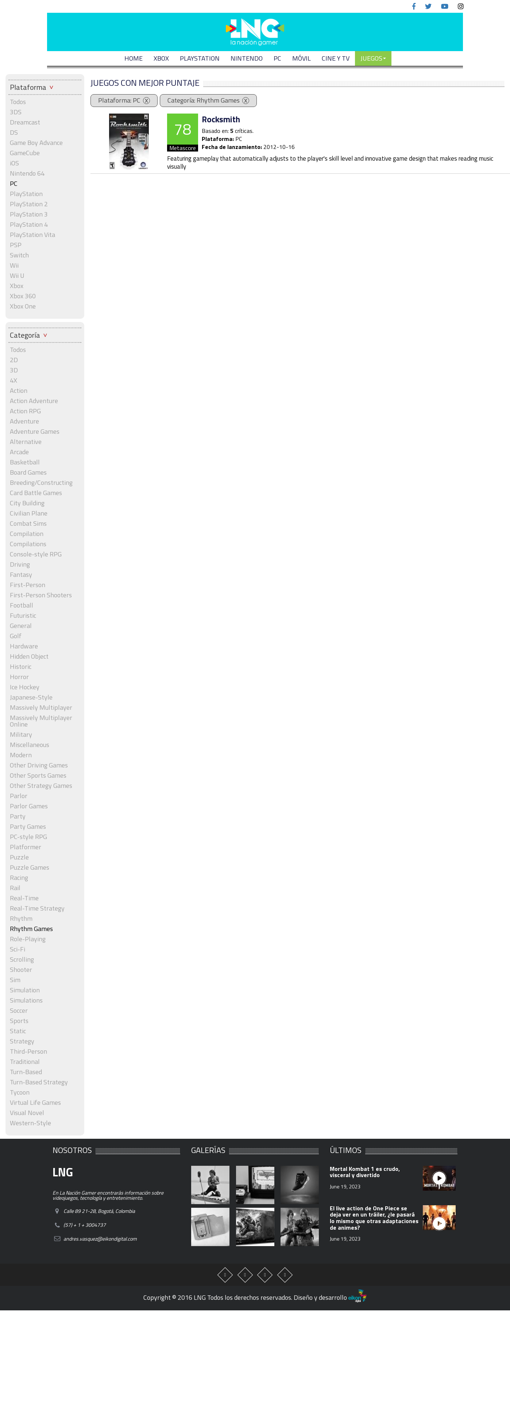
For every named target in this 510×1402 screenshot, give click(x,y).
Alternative (26, 441)
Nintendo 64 (27, 173)
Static (18, 1031)
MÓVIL (301, 58)
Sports (19, 1021)
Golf (16, 636)
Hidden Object (29, 656)
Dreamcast (25, 122)
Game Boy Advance (36, 142)
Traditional (25, 1061)
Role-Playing (28, 939)
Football (21, 605)
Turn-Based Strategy (39, 1082)
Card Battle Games (36, 493)
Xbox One (23, 306)
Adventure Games (34, 431)
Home (133, 58)
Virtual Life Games (35, 1102)
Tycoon (20, 1092)
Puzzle (19, 857)
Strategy (22, 1041)
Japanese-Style (31, 697)
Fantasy (21, 574)
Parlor (18, 796)
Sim (15, 980)
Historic (20, 666)
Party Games (28, 826)
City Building (27, 503)
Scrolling (22, 959)
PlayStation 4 (29, 224)
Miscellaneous (29, 745)
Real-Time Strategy (37, 908)
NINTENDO (247, 58)
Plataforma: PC (119, 100)
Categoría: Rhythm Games (203, 100)
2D (14, 360)
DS (14, 132)
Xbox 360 (23, 296)
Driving (20, 564)
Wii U (17, 275)
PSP (16, 245)
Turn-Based (26, 1072)
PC (277, 58)
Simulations (26, 1000)
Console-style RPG (36, 554)
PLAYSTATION (200, 58)
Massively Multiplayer (41, 707)
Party (18, 816)
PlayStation (26, 194)
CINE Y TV (335, 58)
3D (14, 370)
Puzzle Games (29, 867)
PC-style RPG (28, 837)
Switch (19, 255)
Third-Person (28, 1051)
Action (18, 390)
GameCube (25, 153)
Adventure (24, 421)
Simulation (25, 990)
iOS (14, 163)
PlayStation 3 (29, 214)
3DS (16, 112)
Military (21, 734)
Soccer (19, 1010)
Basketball (25, 462)
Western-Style (30, 1123)
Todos (18, 102)
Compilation (26, 533)
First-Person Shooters (41, 595)
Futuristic (23, 615)
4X (13, 380)
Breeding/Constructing (41, 482)
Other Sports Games (38, 775)
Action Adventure (34, 401)
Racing (19, 877)
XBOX (161, 58)
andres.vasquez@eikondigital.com (100, 1238)
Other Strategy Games (41, 785)
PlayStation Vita (32, 234)
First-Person (27, 585)
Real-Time (24, 898)
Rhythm (21, 918)
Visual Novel (27, 1113)
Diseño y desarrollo (330, 1297)
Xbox (16, 286)
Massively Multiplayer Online (41, 721)
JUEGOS (373, 58)
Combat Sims (28, 523)
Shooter (21, 969)
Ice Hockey (24, 687)
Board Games (28, 472)
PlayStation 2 (29, 204)
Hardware (24, 646)
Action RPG (25, 411)
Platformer (25, 847)
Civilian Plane (28, 513)
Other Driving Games (39, 765)
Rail (15, 888)
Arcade (19, 452)
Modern (21, 755)
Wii (14, 265)
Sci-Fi (17, 949)
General (21, 626)
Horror (19, 677)
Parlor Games (29, 806)
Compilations (28, 544)
